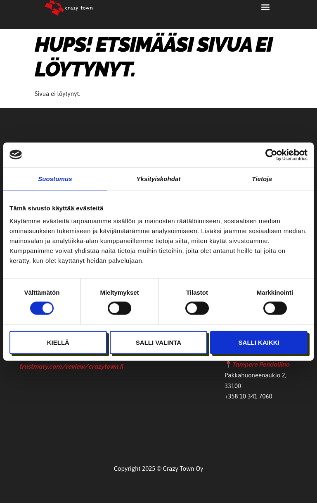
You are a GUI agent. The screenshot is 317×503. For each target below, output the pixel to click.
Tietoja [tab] (262, 178)
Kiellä (58, 342)
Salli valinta (158, 342)
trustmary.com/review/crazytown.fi (71, 368)
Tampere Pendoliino (261, 364)
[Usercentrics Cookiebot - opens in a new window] (271, 154)
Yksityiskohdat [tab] (158, 178)
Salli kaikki (259, 342)
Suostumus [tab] (55, 178)
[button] (265, 7)
